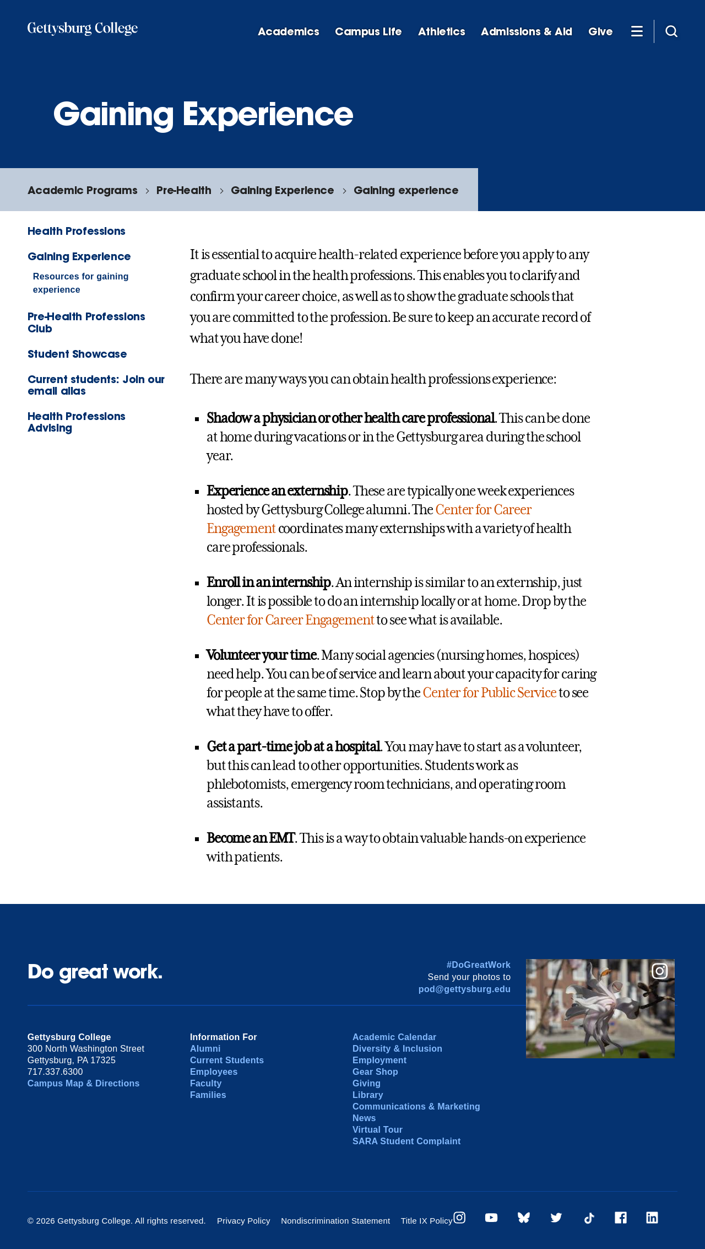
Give (600, 31)
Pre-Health (183, 190)
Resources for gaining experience (81, 283)
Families (208, 1095)
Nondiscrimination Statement (335, 1220)
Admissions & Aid (526, 31)
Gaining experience (406, 190)
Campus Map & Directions (84, 1083)
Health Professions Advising (77, 421)
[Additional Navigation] (637, 31)
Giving (366, 1083)
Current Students (227, 1060)
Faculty (206, 1083)
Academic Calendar (394, 1037)
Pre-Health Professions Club (86, 321)
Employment (379, 1060)
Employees (214, 1071)
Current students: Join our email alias (96, 384)
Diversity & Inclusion (397, 1048)
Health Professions (77, 230)
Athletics (441, 31)
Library (367, 1095)
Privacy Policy (243, 1220)
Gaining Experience (282, 190)
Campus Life (368, 31)
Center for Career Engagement (291, 620)
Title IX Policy (427, 1220)
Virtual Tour (377, 1129)
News (364, 1118)
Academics (288, 31)
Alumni (205, 1048)
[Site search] (671, 31)
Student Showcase (77, 353)
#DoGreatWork (479, 965)
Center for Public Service (489, 693)
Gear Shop (375, 1071)
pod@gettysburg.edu (465, 989)
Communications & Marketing (416, 1106)
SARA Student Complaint (406, 1141)
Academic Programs (82, 190)
